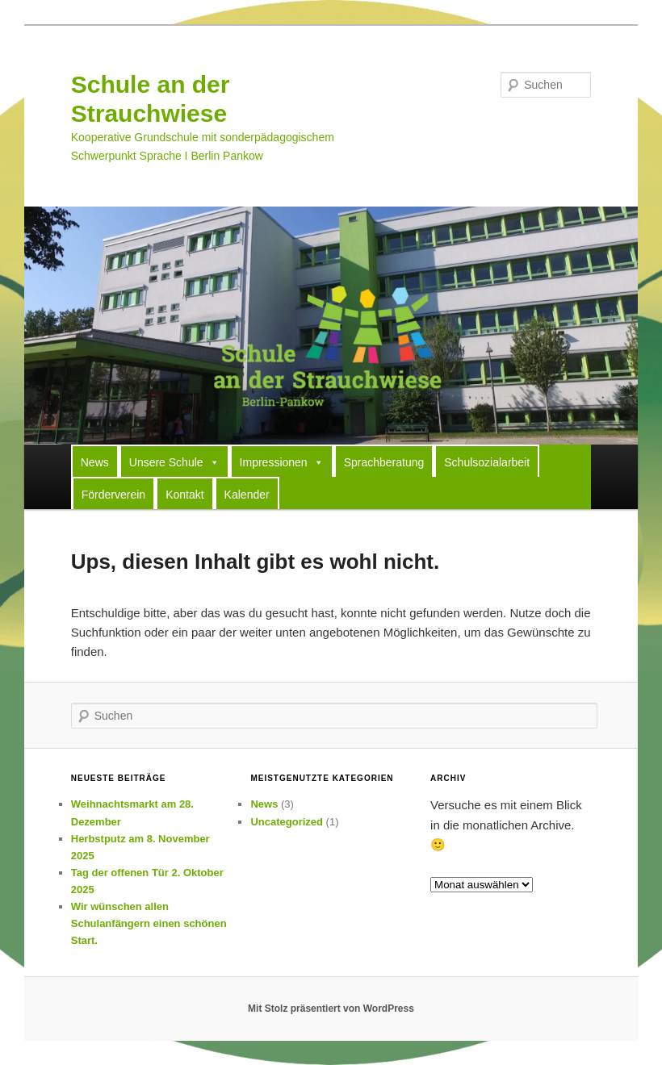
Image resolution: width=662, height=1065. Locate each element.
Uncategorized (286, 822)
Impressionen (282, 461)
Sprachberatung (384, 462)
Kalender (247, 494)
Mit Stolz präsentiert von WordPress (331, 1008)
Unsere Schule (174, 461)
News (95, 462)
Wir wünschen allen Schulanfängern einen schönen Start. (149, 923)
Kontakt (184, 494)
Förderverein (113, 494)
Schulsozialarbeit (487, 462)
